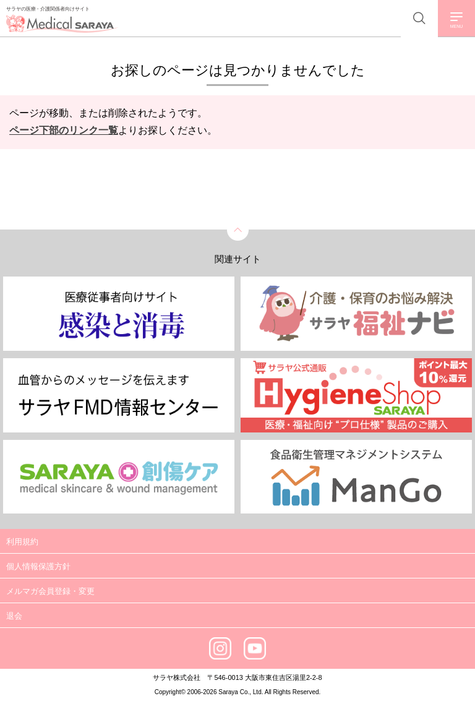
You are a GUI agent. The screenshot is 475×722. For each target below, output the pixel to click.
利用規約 (22, 541)
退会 (14, 616)
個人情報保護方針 (38, 566)
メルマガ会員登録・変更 (50, 591)
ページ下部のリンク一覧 (63, 130)
